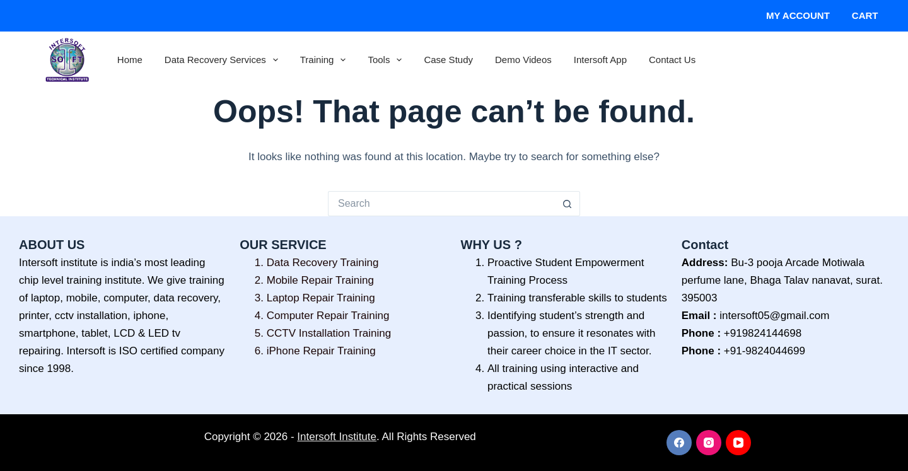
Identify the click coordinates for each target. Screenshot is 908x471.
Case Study (448, 59)
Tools (387, 59)
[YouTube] (738, 442)
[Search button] (567, 203)
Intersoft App (600, 59)
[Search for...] (441, 203)
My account (798, 15)
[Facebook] (679, 442)
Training (325, 59)
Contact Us (672, 59)
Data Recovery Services (224, 59)
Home (130, 59)
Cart (865, 15)
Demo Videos (523, 59)
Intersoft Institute (336, 437)
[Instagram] (708, 442)
